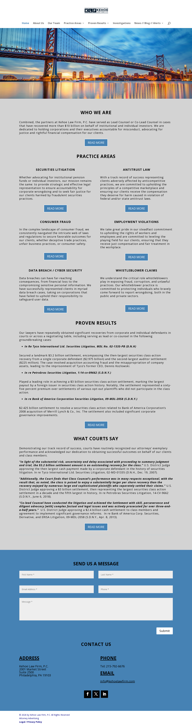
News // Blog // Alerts (147, 23)
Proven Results (97, 23)
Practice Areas (72, 23)
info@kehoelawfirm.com (117, 681)
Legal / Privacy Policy (30, 721)
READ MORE (96, 143)
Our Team (54, 23)
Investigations (121, 23)
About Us (38, 23)
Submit (164, 631)
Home (25, 23)
